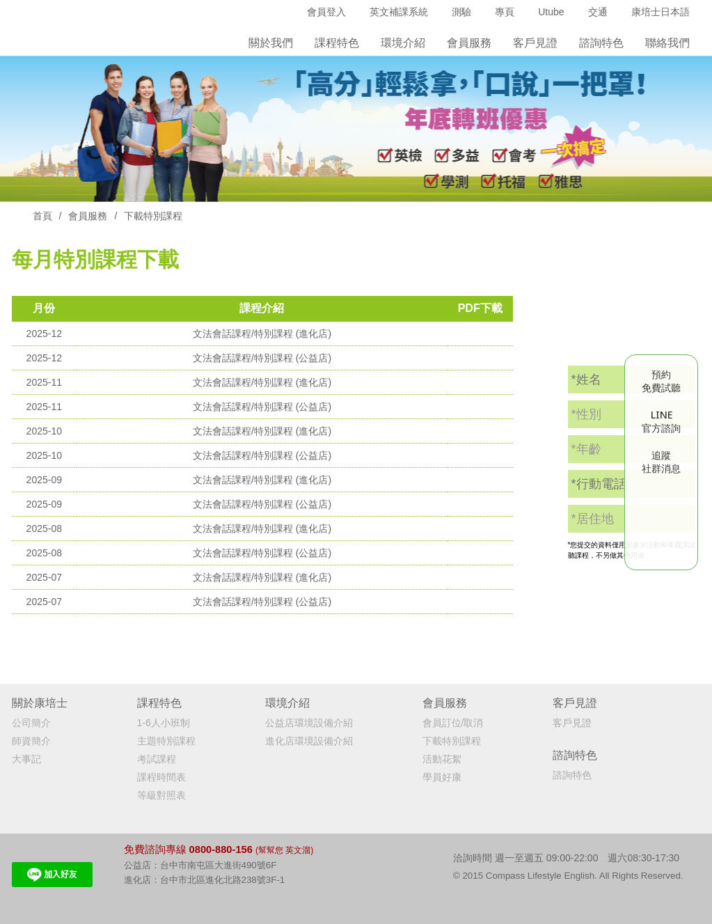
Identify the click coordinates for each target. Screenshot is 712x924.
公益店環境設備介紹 (309, 723)
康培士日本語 (660, 12)
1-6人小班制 (163, 723)
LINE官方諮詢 (661, 421)
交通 (598, 12)
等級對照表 (161, 795)
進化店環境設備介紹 (309, 741)
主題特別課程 (166, 741)
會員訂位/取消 (453, 723)
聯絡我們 (667, 43)
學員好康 (441, 777)
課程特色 (337, 43)
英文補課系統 (399, 12)
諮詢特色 (601, 43)
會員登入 (326, 12)
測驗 (461, 12)
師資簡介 (31, 741)
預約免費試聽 (661, 381)
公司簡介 (31, 723)
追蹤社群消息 (661, 461)
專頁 (504, 12)
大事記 (26, 759)
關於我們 (270, 43)
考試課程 (156, 759)
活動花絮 (441, 759)
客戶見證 (535, 43)
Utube (551, 12)
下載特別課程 (451, 741)
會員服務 (87, 215)
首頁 (42, 215)
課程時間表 (161, 777)
